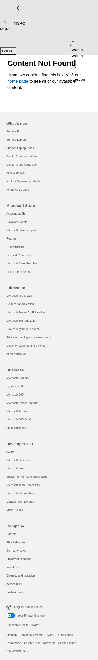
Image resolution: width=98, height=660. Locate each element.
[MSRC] (5, 29)
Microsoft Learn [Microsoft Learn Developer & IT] (16, 468)
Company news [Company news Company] (16, 550)
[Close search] (19, 8)
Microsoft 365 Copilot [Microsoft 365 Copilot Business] (19, 419)
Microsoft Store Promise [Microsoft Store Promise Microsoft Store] (21, 263)
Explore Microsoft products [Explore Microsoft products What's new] (23, 181)
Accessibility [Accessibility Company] (14, 583)
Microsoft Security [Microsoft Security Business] (17, 377)
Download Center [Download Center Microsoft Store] (17, 221)
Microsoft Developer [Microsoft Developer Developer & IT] (19, 460)
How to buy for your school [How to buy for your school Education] (23, 329)
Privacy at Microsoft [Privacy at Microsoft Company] (18, 558)
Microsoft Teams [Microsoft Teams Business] (16, 411)
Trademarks (13, 642)
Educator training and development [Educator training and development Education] (28, 337)
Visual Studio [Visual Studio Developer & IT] (14, 510)
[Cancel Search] (8, 51)
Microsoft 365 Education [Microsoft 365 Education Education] (21, 320)
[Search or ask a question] (72, 42)
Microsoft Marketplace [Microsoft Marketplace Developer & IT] (20, 493)
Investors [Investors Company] (12, 567)
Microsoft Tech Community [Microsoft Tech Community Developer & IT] (23, 485)
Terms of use (64, 634)
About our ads (67, 642)
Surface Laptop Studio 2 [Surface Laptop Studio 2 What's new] (21, 148)
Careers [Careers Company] (11, 533)
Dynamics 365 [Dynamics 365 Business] (15, 386)
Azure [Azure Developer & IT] (10, 451)
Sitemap (11, 634)
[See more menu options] (5, 21)
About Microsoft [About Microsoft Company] (16, 542)
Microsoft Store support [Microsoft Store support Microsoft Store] (21, 230)
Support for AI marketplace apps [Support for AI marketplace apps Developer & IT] (26, 476)
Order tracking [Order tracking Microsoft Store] (15, 246)
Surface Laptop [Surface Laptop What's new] (16, 139)
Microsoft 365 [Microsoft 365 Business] (15, 394)
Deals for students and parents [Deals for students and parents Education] (25, 345)
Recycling (49, 642)
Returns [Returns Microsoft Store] (11, 238)
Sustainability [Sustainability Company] (14, 592)
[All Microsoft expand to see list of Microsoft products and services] (5, 8)
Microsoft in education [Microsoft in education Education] (20, 295)
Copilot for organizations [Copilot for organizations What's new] (21, 156)
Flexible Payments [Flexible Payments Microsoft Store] (18, 271)
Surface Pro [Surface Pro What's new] (13, 131)
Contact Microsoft (30, 634)
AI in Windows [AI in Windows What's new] (15, 172)
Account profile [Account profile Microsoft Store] (15, 213)
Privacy (49, 634)
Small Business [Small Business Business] (16, 427)
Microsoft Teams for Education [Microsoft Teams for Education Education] (25, 312)
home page (17, 81)
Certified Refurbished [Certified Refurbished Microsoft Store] (19, 255)
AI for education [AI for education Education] (16, 353)
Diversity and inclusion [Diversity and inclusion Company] (20, 575)
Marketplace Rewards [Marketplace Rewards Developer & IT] (20, 501)
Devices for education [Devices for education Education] (20, 304)
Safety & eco (32, 642)
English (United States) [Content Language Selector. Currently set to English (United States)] (29, 607)
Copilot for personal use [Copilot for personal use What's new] (21, 164)
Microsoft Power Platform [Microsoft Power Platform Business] (22, 402)
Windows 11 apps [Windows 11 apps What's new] (17, 189)
